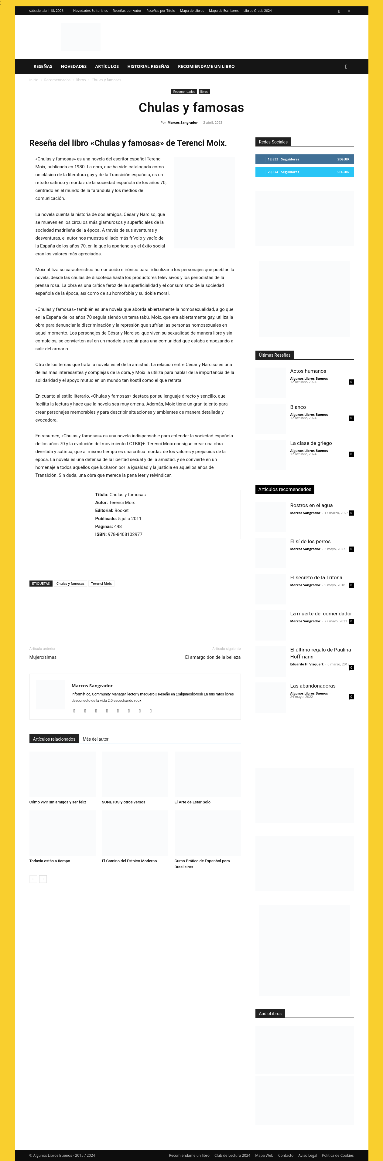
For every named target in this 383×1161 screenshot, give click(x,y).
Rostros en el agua (311, 505)
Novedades (74, 66)
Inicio (34, 79)
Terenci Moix (101, 583)
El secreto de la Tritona (316, 577)
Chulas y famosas (70, 583)
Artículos (107, 66)
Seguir (343, 159)
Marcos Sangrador (183, 122)
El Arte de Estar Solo (193, 802)
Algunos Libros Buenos (309, 378)
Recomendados (57, 79)
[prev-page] (33, 879)
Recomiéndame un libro (206, 66)
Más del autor (95, 739)
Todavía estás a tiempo (49, 861)
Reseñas (43, 66)
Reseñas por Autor (127, 10)
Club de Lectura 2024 (232, 1155)
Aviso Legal (307, 1155)
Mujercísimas (43, 657)
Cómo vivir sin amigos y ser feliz (58, 802)
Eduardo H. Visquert (306, 664)
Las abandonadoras (313, 686)
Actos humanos (308, 371)
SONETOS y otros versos (123, 802)
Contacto (285, 1155)
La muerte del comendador (321, 614)
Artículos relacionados (54, 739)
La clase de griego (311, 443)
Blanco (298, 407)
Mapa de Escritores (224, 10)
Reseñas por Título (160, 10)
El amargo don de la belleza (213, 657)
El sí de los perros (310, 541)
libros (81, 79)
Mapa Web (264, 1155)
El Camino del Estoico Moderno (129, 861)
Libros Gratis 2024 (258, 10)
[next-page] (43, 879)
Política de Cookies (338, 1155)
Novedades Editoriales (90, 10)
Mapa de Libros (192, 10)
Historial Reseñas (148, 66)
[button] (346, 67)
